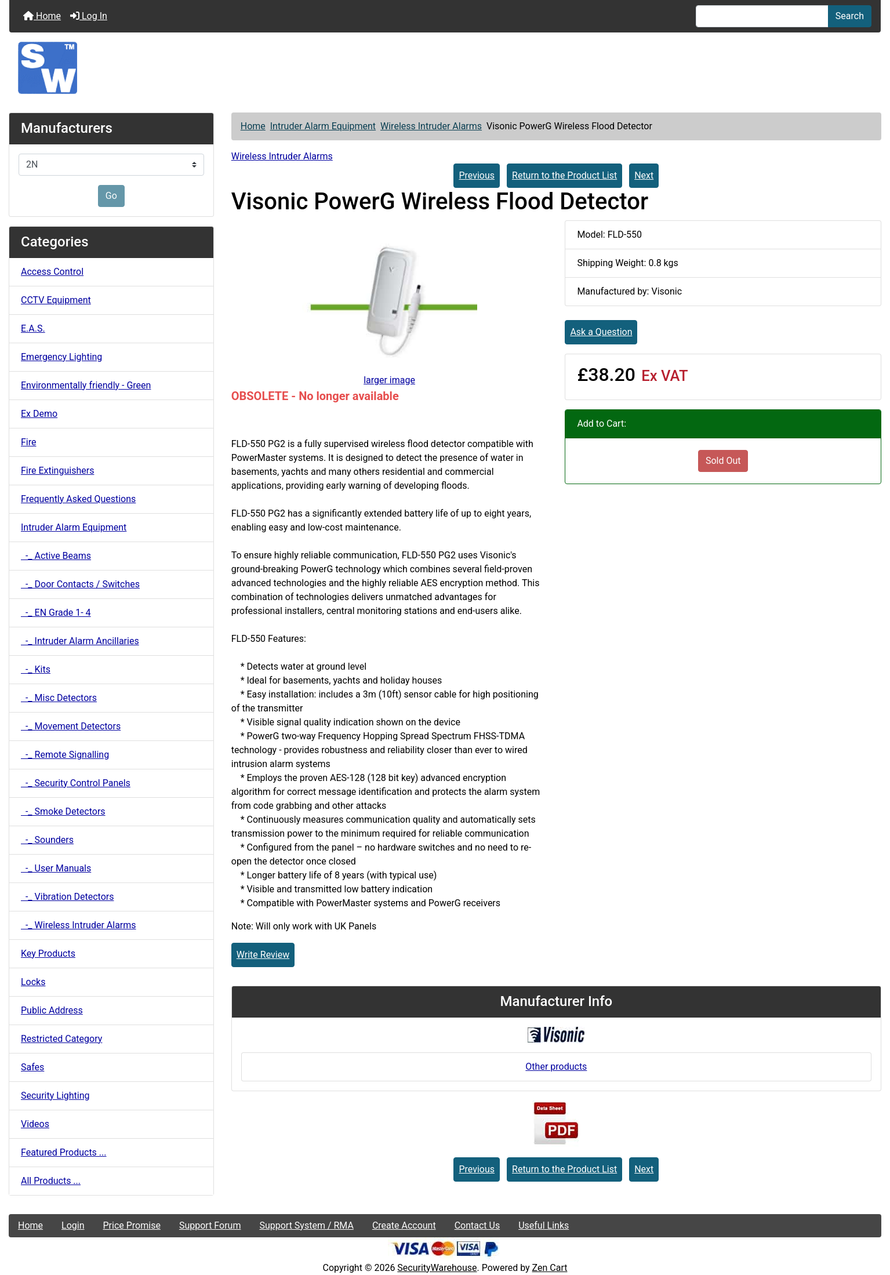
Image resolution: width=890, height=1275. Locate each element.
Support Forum (210, 1225)
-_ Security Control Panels (75, 783)
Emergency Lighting (61, 356)
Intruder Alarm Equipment (323, 126)
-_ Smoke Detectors (63, 811)
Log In (88, 15)
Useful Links (543, 1225)
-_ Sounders (47, 839)
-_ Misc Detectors (59, 697)
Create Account (404, 1225)
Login (72, 1225)
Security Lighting (55, 1095)
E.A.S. (33, 328)
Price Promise (132, 1225)
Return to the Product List (564, 175)
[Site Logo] (445, 68)
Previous (477, 175)
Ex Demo (39, 413)
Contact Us (477, 1225)
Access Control (52, 271)
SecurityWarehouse (437, 1267)
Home (42, 15)
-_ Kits (35, 669)
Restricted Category (61, 1038)
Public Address (52, 1010)
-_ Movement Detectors (71, 726)
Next (643, 175)
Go (111, 195)
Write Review (263, 954)
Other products (556, 1066)
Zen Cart (550, 1267)
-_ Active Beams (56, 555)
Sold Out (723, 460)
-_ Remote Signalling (65, 754)
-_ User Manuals (56, 868)
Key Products (48, 953)
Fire (29, 442)
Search (849, 15)
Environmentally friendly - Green (86, 385)
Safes (32, 1067)
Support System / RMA (306, 1225)
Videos (35, 1123)
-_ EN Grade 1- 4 (56, 612)
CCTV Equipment (56, 300)
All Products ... (51, 1180)
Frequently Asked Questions (78, 498)
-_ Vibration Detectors (67, 896)
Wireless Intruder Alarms (431, 126)
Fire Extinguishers (57, 470)
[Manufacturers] (111, 165)
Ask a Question (601, 331)
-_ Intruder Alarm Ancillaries (80, 640)
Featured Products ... (64, 1152)
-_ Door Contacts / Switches (80, 584)
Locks (33, 981)
